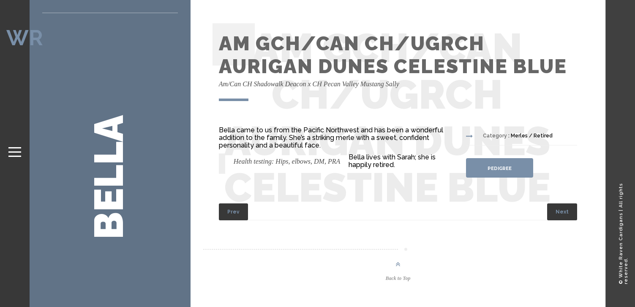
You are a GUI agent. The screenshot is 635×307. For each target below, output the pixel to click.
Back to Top (398, 278)
